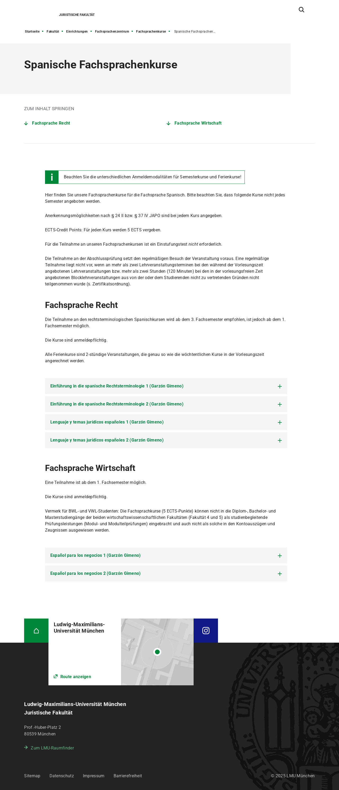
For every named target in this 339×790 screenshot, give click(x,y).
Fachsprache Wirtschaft (198, 123)
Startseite (32, 31)
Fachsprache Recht (51, 123)
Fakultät (53, 31)
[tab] (166, 386)
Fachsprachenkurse (151, 31)
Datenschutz (62, 775)
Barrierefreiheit (128, 775)
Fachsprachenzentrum (112, 31)
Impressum (94, 775)
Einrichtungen (77, 31)
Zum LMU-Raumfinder (52, 748)
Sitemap (32, 775)
